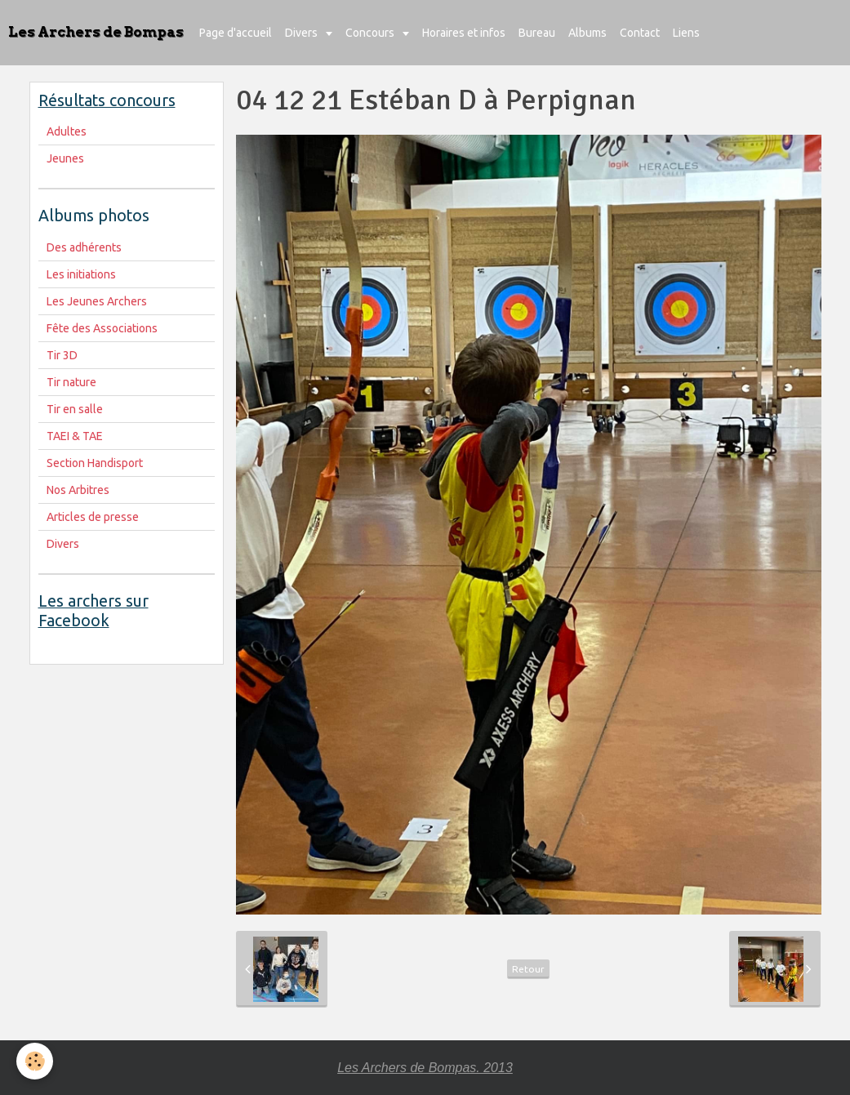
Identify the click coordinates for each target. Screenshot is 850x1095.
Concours (371, 32)
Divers (302, 32)
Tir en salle (75, 409)
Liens (686, 32)
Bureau (536, 32)
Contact (640, 32)
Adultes (67, 131)
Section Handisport (95, 463)
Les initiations (81, 274)
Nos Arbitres (78, 489)
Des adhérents (84, 247)
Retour (528, 969)
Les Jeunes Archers (97, 301)
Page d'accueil (235, 32)
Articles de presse (93, 516)
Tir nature (71, 382)
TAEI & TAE (75, 436)
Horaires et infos (463, 32)
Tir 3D (62, 355)
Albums (587, 32)
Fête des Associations (102, 328)
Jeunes (65, 158)
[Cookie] (34, 1061)
